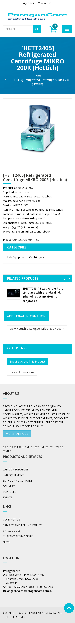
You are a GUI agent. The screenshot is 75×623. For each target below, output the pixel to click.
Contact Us (11, 519)
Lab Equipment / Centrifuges (25, 257)
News (6, 542)
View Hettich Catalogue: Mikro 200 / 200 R (37, 328)
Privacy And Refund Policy (22, 525)
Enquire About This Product (27, 361)
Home (38, 76)
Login (28, 3)
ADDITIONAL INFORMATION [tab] (26, 316)
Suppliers (9, 492)
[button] (64, 278)
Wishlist (44, 3)
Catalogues (11, 530)
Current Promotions (18, 536)
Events (7, 497)
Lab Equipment (13, 475)
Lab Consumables (15, 469)
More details (17, 434)
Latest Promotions (22, 372)
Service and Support (17, 480)
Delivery (9, 486)
